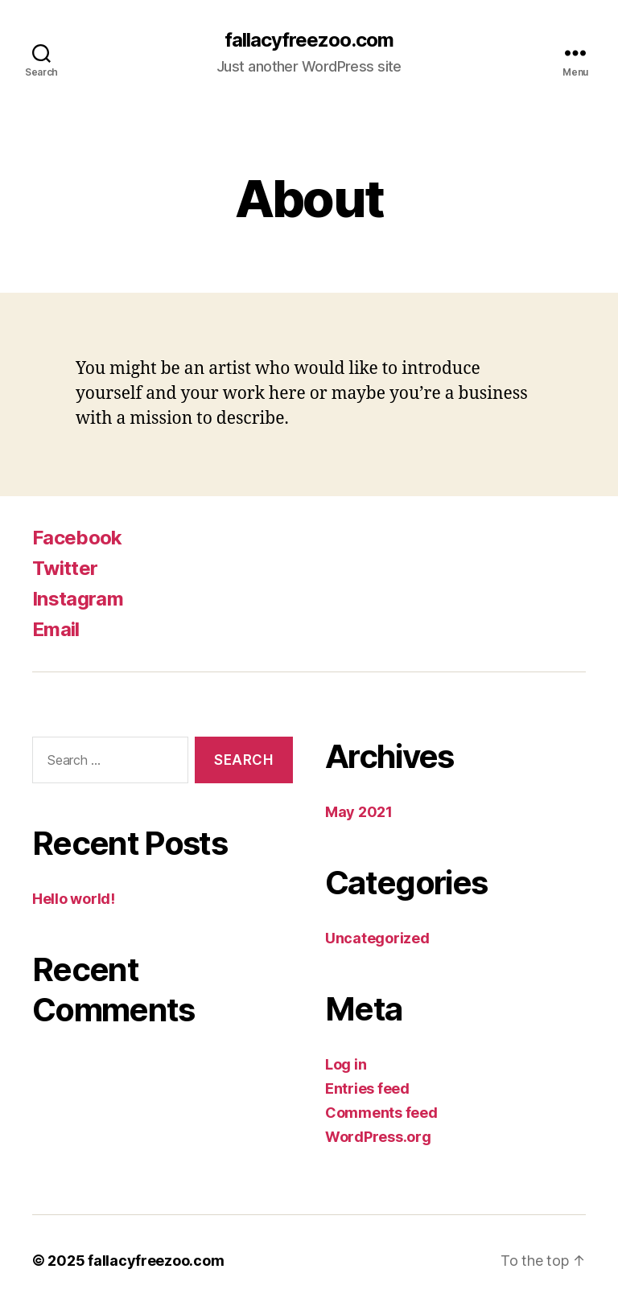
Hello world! (73, 898)
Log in (345, 1064)
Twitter (64, 568)
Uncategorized (377, 938)
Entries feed (367, 1088)
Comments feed (381, 1112)
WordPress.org (378, 1136)
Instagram (77, 598)
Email (56, 629)
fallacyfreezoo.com (309, 40)
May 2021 (359, 811)
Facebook (77, 537)
